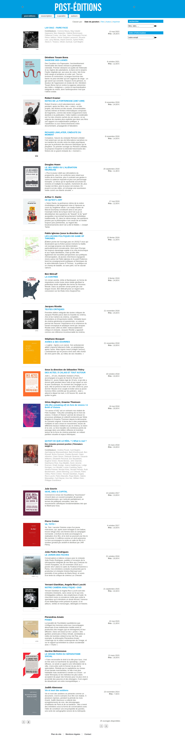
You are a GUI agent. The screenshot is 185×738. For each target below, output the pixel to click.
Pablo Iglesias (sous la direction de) (64, 233)
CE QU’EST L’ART (53, 200)
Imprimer (116, 22)
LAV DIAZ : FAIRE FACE (56, 28)
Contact (87, 734)
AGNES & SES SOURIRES (57, 342)
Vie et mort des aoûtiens (56, 690)
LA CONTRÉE (51, 277)
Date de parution (92, 22)
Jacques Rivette (53, 306)
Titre (102, 22)
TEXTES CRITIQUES (54, 309)
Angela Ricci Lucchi (75, 584)
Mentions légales (73, 734)
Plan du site (56, 734)
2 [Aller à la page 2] (28, 722)
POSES (48, 620)
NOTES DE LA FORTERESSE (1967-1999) (64, 101)
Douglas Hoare (52, 164)
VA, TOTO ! (50, 524)
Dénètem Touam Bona (56, 57)
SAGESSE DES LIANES (56, 60)
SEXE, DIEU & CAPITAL (56, 491)
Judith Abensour (53, 687)
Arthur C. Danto (53, 197)
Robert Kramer (52, 98)
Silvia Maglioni (52, 402)
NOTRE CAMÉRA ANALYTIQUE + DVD (63, 587)
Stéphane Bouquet (54, 339)
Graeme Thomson (70, 402)
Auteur (108, 22)
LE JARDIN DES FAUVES (57, 555)
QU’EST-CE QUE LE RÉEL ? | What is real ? (66, 441)
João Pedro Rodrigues (57, 552)
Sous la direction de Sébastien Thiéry (64, 369)
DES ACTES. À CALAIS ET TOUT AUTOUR (65, 372)
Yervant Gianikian (54, 584)
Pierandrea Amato (54, 617)
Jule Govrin (51, 488)
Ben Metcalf (51, 274)
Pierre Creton (52, 521)
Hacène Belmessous (55, 651)
